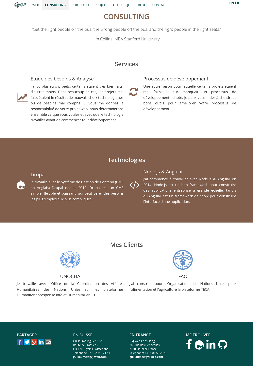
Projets (101, 5)
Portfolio (80, 5)
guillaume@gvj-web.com (90, 357)
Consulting (55, 5)
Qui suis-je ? (122, 5)
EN (231, 2)
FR (237, 2)
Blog (142, 5)
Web (35, 5)
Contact (159, 5)
